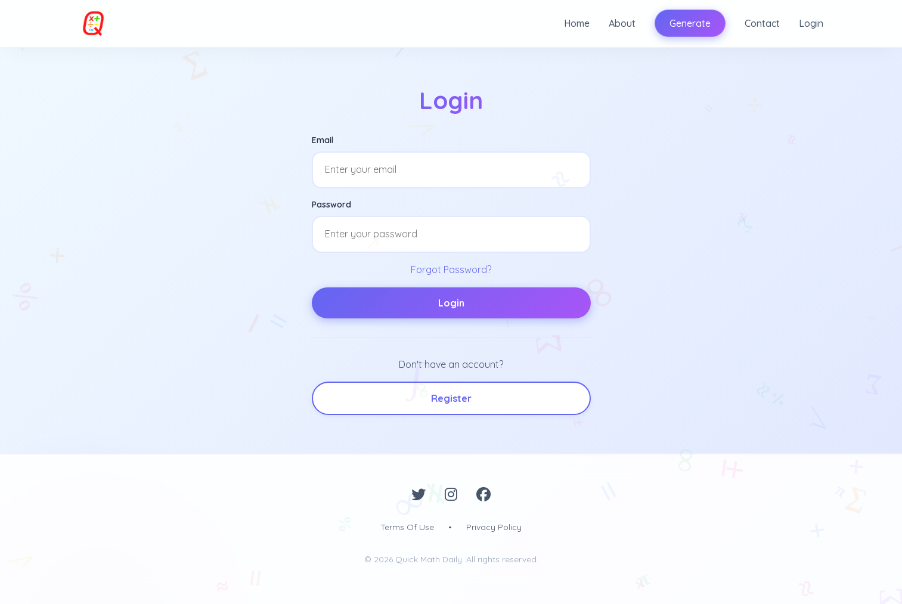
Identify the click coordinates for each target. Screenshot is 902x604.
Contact (762, 23)
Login (811, 23)
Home (577, 23)
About (622, 23)
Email (322, 140)
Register (451, 398)
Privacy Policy (494, 527)
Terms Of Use (407, 527)
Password (331, 204)
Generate (690, 23)
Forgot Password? (451, 269)
